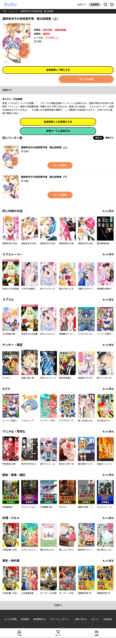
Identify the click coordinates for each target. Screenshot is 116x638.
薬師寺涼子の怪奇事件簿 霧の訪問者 (37, 11)
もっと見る (108, 211)
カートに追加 (86, 79)
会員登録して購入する (58, 69)
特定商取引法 (39, 619)
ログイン (82, 4)
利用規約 (25, 619)
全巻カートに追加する (58, 130)
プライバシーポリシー (60, 619)
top (4, 11)
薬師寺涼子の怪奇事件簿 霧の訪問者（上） (45, 147)
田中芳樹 (47, 30)
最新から (109, 137)
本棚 (96, 635)
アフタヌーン (52, 37)
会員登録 (95, 4)
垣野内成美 (60, 30)
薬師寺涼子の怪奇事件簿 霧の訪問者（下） (45, 176)
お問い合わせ (81, 619)
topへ (58, 605)
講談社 (46, 33)
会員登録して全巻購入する (58, 121)
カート (58, 635)
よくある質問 (10, 619)
